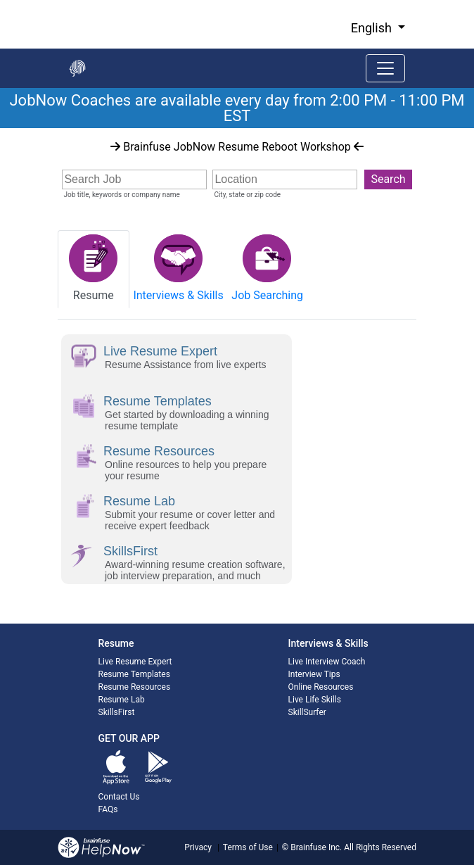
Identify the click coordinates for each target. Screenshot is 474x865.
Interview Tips (314, 674)
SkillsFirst (116, 712)
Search (388, 179)
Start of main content (0, 128)
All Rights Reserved (379, 847)
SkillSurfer (307, 712)
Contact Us (119, 797)
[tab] (93, 269)
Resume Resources (134, 687)
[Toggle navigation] (385, 68)
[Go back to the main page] (77, 68)
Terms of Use (248, 847)
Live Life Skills (314, 700)
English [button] (373, 27)
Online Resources (321, 687)
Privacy (198, 847)
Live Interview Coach (327, 662)
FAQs (108, 809)
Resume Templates (134, 674)
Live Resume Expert (135, 662)
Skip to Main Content (0, 0)
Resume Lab (121, 700)
